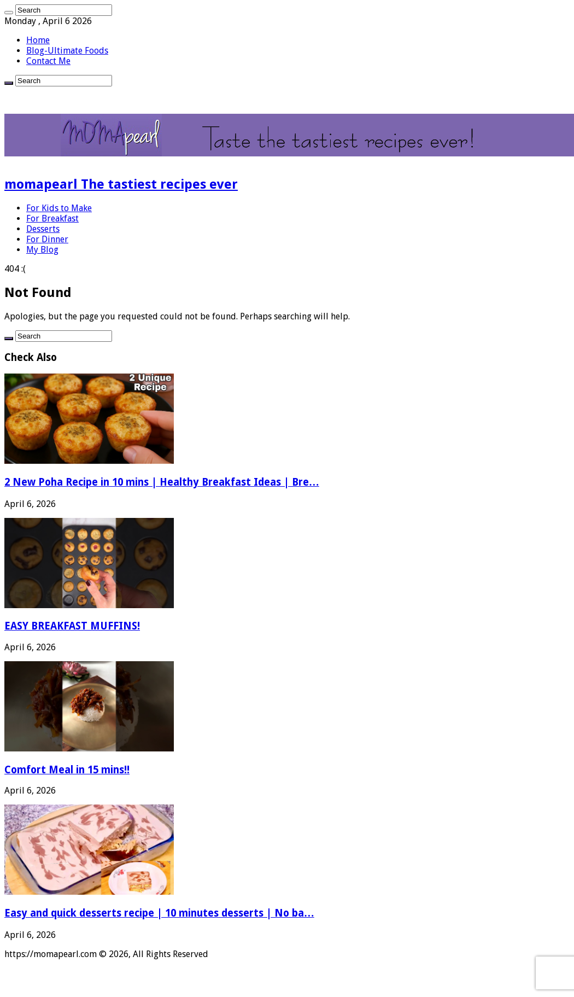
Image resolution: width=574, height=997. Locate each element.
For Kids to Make (59, 208)
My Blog (42, 249)
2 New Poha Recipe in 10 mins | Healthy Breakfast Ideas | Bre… (161, 482)
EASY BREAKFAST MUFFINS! (72, 626)
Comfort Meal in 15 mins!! (67, 770)
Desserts (43, 229)
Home (38, 40)
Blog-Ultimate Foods (67, 50)
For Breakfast (52, 218)
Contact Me (48, 61)
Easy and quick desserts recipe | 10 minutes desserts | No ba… (159, 913)
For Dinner (47, 239)
